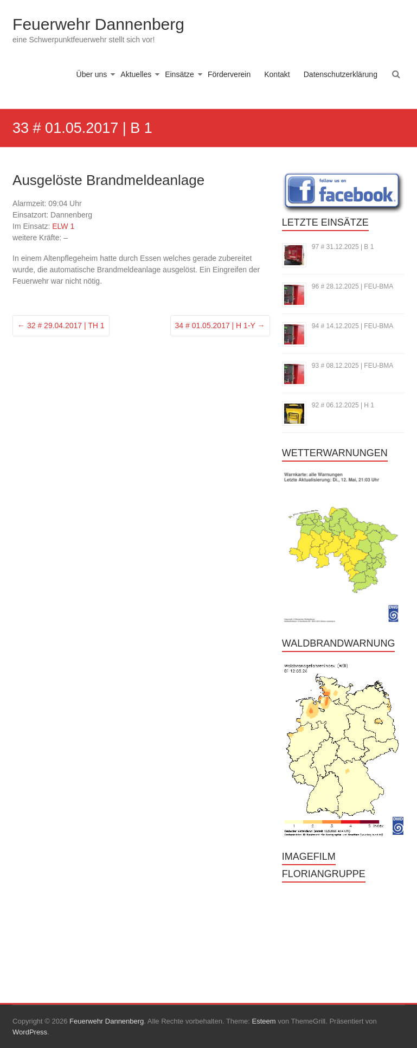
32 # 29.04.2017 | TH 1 (61, 325)
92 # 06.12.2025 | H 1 (343, 405)
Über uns (91, 74)
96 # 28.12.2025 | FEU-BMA (353, 286)
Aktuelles (135, 74)
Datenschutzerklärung (340, 74)
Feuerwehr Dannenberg (98, 24)
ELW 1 (63, 226)
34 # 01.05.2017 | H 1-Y (220, 325)
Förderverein (229, 74)
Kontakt (277, 74)
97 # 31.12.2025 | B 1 (343, 247)
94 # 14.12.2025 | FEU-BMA (353, 326)
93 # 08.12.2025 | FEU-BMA (353, 365)
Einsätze (179, 74)
